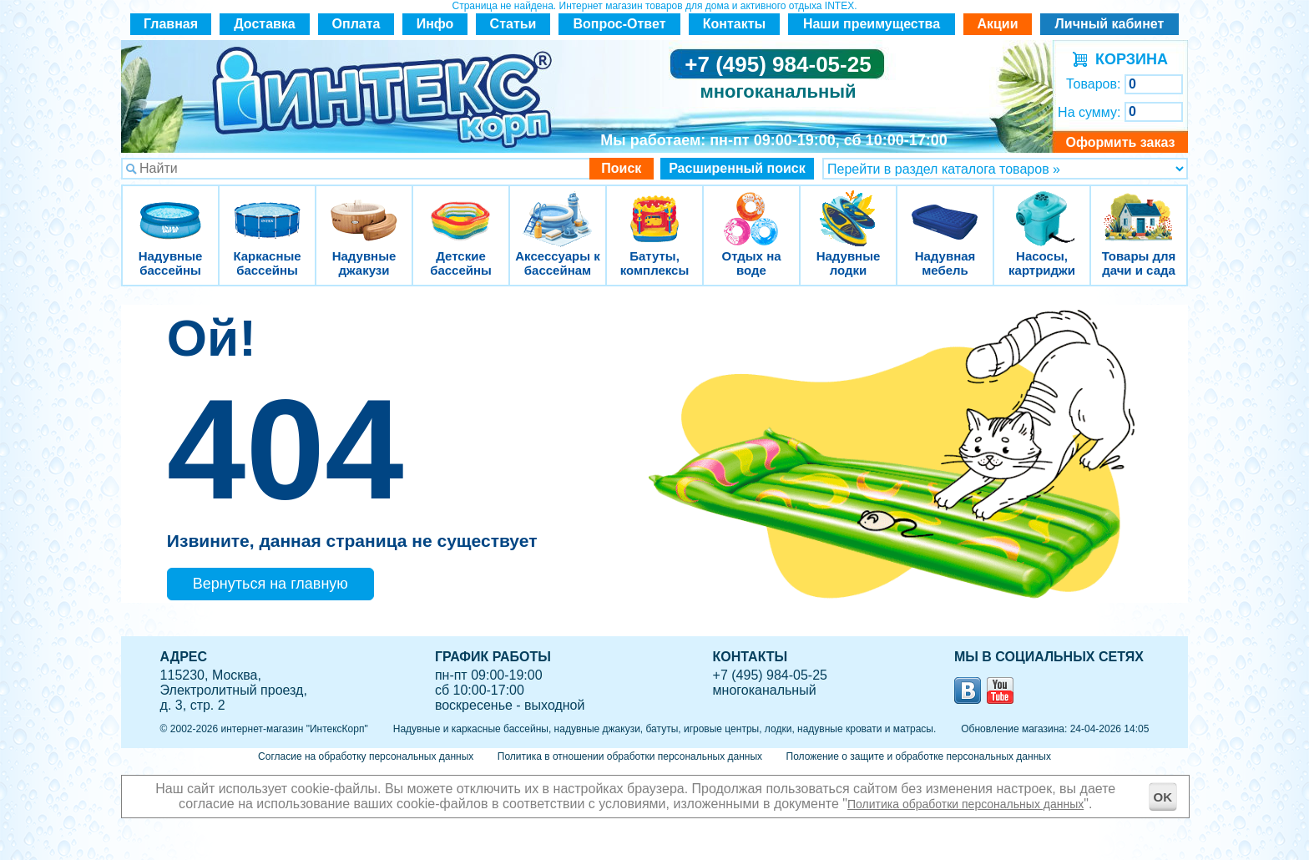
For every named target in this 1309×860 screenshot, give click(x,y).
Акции (997, 24)
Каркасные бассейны (267, 208)
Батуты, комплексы (654, 208)
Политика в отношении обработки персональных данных (630, 756)
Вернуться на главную (270, 583)
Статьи (513, 24)
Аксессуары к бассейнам (557, 208)
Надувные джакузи (364, 208)
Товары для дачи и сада (1139, 208)
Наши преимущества (871, 24)
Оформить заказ (1120, 142)
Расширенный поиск (737, 168)
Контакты (734, 24)
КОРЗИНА (1127, 59)
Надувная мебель (945, 208)
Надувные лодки (848, 208)
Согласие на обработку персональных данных (365, 756)
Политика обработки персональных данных (965, 804)
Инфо (435, 24)
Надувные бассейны (170, 208)
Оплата (356, 24)
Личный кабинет (1110, 24)
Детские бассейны (461, 208)
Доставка (265, 24)
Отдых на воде (751, 208)
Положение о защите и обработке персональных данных (918, 756)
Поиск (621, 168)
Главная (171, 24)
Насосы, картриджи (1042, 208)
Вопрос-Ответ (620, 24)
